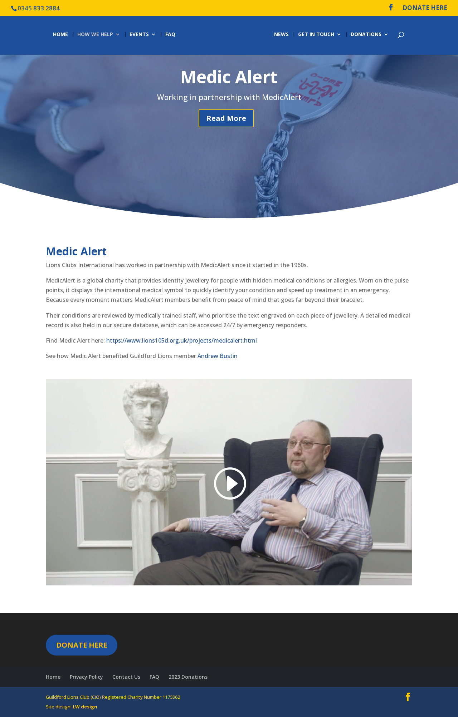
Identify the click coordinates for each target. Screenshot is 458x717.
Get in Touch (316, 35)
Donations (366, 35)
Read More (226, 118)
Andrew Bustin (217, 356)
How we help (95, 35)
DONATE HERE (425, 8)
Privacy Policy (86, 676)
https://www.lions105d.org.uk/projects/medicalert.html (182, 340)
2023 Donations (188, 676)
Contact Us (126, 676)
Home (60, 35)
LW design (85, 706)
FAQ (170, 35)
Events (139, 35)
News (281, 35)
